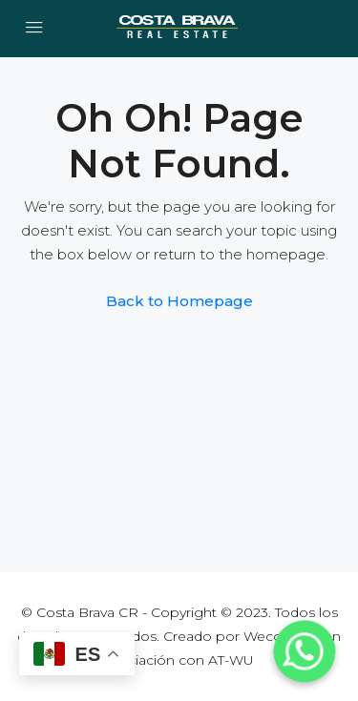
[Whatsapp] (304, 651)
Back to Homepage (179, 301)
